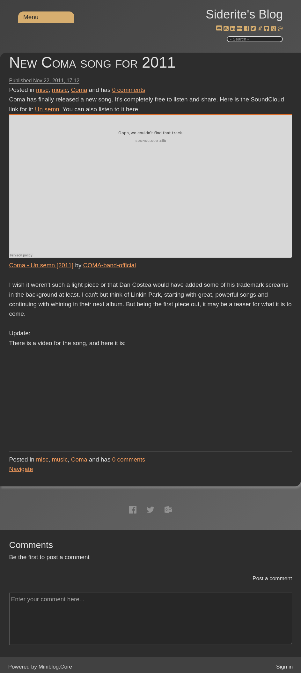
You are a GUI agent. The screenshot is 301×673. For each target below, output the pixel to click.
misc (42, 89)
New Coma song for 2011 (92, 62)
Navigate (21, 469)
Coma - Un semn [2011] (41, 265)
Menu (31, 17)
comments (128, 89)
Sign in (284, 667)
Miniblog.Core (55, 667)
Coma (79, 89)
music (60, 89)
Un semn (47, 109)
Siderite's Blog (244, 14)
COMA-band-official (109, 265)
